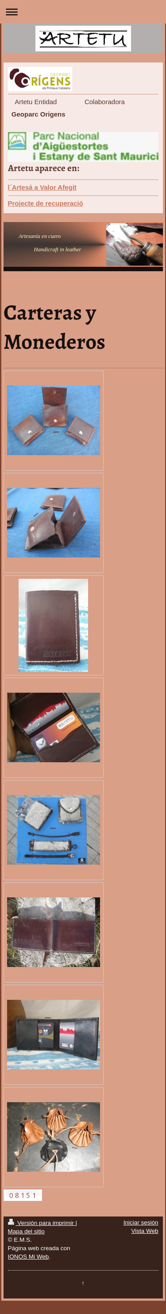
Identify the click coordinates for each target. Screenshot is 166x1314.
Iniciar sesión (141, 1222)
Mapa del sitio (26, 1231)
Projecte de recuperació (45, 203)
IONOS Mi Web (28, 1256)
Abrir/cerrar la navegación (83, 11)
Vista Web (144, 1231)
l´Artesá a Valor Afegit (42, 187)
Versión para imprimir (42, 1223)
